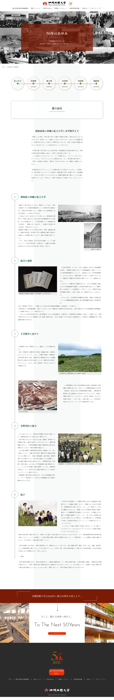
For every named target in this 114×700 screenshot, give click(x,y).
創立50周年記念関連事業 (20, 8)
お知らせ (85, 8)
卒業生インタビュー (60, 8)
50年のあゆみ (47, 8)
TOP (3, 67)
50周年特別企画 (74, 8)
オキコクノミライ (95, 8)
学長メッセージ (35, 8)
